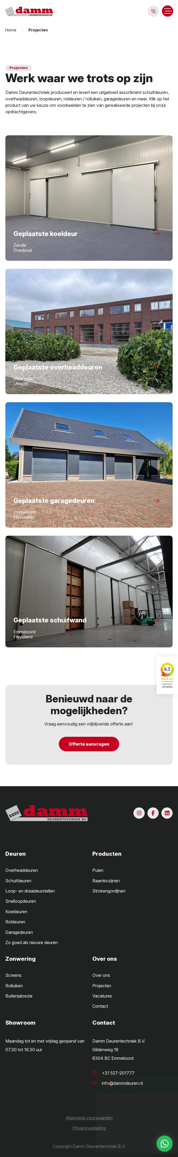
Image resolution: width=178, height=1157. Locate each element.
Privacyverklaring (89, 1128)
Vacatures (102, 996)
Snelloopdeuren (20, 901)
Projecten (101, 985)
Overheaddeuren (21, 870)
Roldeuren (15, 921)
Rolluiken (14, 985)
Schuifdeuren (18, 880)
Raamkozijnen (106, 880)
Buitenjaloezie (18, 996)
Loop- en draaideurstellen (30, 891)
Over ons (101, 975)
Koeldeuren (16, 911)
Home (10, 30)
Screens (13, 975)
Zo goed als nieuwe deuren (31, 942)
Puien (97, 870)
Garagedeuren (19, 932)
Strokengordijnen (108, 891)
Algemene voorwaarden (89, 1117)
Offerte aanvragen (89, 744)
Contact (100, 1006)
